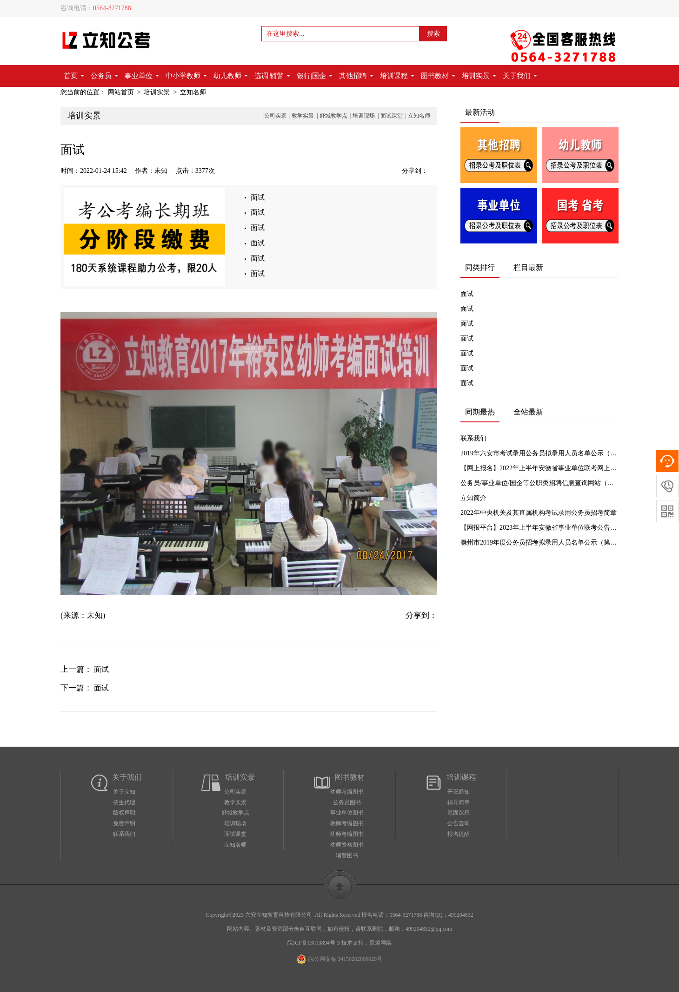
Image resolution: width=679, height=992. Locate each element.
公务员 (104, 75)
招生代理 (124, 802)
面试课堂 (391, 115)
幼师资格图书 (347, 844)
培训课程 (397, 75)
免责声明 (124, 823)
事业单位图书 (347, 812)
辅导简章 (458, 802)
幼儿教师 (230, 75)
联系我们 (473, 438)
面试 (258, 198)
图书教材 (438, 75)
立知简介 (473, 497)
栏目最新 (528, 267)
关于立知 (124, 791)
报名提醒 (458, 834)
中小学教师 (186, 75)
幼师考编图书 (347, 791)
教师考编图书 (347, 823)
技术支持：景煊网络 (366, 942)
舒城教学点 (333, 115)
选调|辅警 (272, 75)
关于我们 (520, 75)
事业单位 (142, 75)
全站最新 (528, 412)
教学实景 (303, 115)
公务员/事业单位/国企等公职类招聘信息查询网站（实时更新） (539, 483)
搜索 (433, 33)
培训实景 (479, 75)
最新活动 (480, 112)
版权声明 (124, 812)
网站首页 (121, 92)
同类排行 (480, 267)
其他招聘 (356, 75)
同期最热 (480, 412)
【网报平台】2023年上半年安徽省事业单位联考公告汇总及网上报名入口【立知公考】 (539, 527)
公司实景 (275, 115)
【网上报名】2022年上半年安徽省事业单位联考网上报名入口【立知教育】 (539, 468)
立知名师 (193, 92)
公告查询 (458, 823)
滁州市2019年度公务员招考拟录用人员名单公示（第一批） (539, 542)
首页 (74, 75)
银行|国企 (315, 75)
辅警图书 (347, 855)
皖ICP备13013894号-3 (313, 942)
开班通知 (458, 791)
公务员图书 (347, 802)
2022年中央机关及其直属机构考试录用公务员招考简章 (538, 512)
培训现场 (364, 115)
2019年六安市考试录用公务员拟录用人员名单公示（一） (539, 453)
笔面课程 (458, 812)
